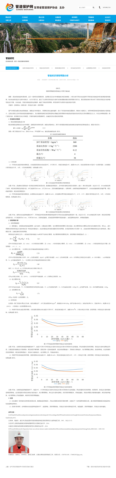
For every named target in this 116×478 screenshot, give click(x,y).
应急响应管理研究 (107, 68)
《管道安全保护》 (74, 20)
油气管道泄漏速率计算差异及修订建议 (22, 466)
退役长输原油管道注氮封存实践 (100, 466)
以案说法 (41, 20)
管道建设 (91, 17)
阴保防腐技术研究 (60, 68)
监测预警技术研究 (92, 68)
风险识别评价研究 (45, 68)
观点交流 (41, 17)
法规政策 (58, 17)
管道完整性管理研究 (23, 61)
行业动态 (25, 17)
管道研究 (108, 20)
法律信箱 (25, 20)
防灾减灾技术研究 (76, 68)
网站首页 (8, 17)
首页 (15, 61)
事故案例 (58, 20)
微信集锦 (91, 20)
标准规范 (74, 17)
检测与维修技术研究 (28, 68)
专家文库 (8, 20)
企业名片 (108, 17)
